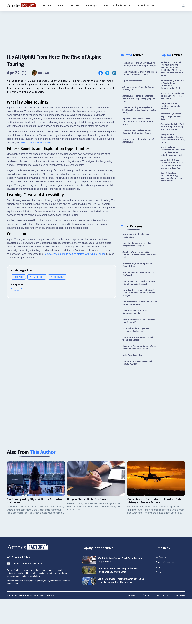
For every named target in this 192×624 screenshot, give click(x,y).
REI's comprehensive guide (36, 203)
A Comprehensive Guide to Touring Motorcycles (135, 92)
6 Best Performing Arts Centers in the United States (139, 356)
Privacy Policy (179, 620)
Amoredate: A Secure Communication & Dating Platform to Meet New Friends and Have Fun (172, 179)
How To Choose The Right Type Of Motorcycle (139, 148)
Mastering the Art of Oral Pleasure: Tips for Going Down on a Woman (171, 133)
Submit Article (146, 5)
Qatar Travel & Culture (133, 376)
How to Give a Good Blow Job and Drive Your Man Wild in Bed (172, 99)
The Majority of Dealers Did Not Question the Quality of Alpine (138, 139)
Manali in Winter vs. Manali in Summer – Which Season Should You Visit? (138, 264)
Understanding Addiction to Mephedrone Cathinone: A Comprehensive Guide (172, 86)
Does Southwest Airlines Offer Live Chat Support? (137, 337)
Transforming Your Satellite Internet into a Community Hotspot (136, 295)
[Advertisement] (96, 30)
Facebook (129, 620)
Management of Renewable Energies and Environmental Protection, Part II (172, 147)
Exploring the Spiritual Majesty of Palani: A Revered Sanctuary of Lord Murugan (139, 307)
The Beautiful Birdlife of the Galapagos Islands (136, 328)
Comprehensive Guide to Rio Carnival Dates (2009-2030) (136, 318)
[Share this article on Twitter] (107, 73)
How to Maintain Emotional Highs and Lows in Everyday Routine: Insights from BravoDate (171, 163)
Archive (160, 590)
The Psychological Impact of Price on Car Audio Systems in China (139, 76)
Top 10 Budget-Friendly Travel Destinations (137, 244)
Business (48, 5)
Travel (105, 5)
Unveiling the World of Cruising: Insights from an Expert (138, 253)
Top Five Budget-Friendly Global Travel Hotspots (138, 275)
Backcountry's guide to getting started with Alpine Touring (75, 315)
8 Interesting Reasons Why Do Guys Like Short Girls (172, 121)
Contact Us (162, 595)
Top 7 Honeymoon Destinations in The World (139, 284)
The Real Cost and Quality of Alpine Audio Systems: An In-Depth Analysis (136, 66)
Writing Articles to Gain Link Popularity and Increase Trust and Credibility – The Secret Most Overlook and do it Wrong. (172, 69)
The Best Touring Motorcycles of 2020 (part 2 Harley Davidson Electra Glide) (138, 116)
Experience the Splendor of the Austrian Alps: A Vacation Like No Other (139, 128)
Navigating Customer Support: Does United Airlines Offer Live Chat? (138, 367)
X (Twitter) (144, 620)
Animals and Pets (123, 5)
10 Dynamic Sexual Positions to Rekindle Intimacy (171, 110)
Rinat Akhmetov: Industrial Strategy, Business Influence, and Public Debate (172, 194)
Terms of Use (161, 620)
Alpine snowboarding (133, 84)
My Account (162, 579)
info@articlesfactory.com (26, 586)
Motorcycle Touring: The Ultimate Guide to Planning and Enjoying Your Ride (139, 103)
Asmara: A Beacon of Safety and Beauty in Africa (138, 384)
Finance (62, 5)
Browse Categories (166, 584)
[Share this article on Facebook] (100, 73)
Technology (90, 5)
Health (75, 5)
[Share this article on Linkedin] (114, 73)
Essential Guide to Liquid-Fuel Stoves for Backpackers (137, 346)
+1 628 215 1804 (19, 579)
